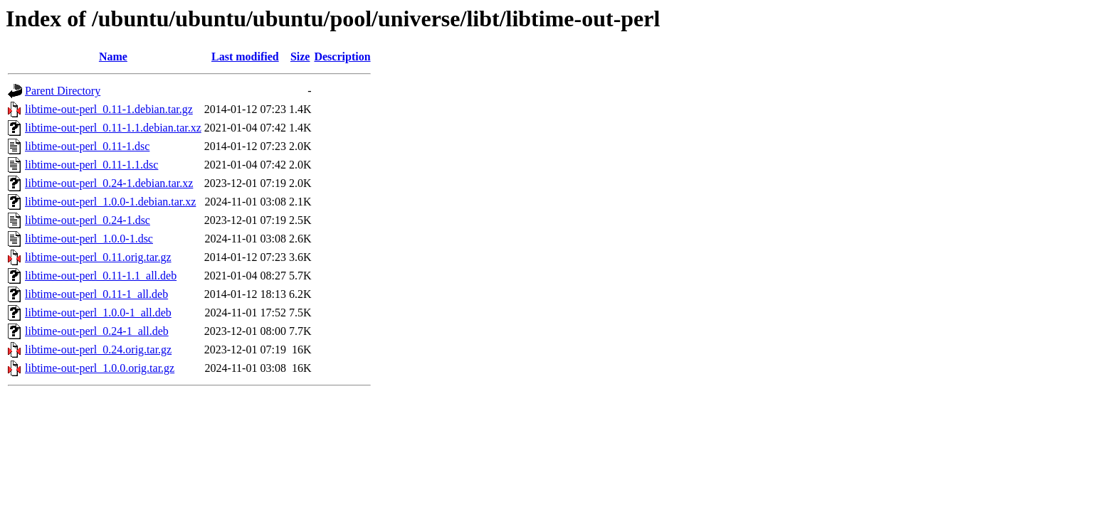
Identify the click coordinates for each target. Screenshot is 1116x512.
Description (342, 56)
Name (113, 56)
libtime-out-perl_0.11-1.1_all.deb (101, 276)
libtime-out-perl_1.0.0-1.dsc (89, 239)
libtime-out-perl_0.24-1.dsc (87, 220)
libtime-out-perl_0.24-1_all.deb (97, 331)
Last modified (245, 56)
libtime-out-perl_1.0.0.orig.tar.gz (99, 368)
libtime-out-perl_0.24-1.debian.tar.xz (109, 183)
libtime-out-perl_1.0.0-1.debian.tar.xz (110, 202)
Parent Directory (62, 91)
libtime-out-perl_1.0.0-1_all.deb (98, 312)
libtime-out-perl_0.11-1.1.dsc (91, 165)
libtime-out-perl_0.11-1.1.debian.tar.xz (113, 128)
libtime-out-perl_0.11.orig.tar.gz (98, 257)
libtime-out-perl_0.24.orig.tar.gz (98, 349)
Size (300, 56)
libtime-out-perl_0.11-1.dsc (87, 146)
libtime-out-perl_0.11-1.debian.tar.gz (109, 109)
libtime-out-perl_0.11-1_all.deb (96, 294)
